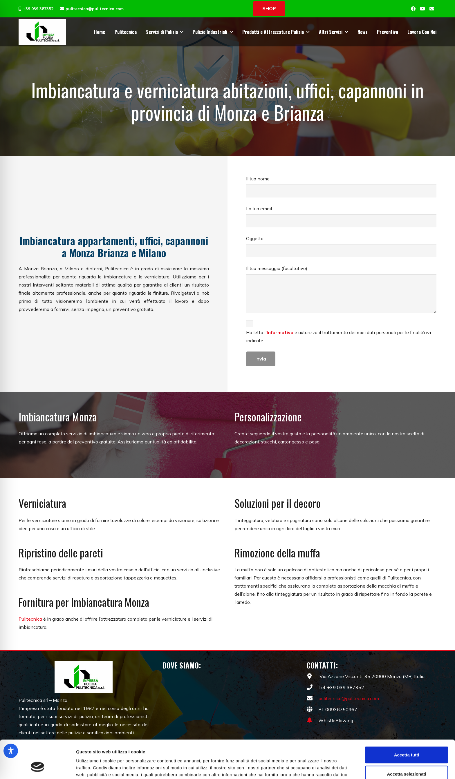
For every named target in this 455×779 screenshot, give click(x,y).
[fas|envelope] (312, 698)
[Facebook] (413, 8)
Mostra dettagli (305, 767)
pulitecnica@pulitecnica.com (348, 698)
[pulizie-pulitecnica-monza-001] (42, 32)
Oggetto (341, 246)
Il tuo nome (341, 187)
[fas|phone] (312, 687)
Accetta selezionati (406, 741)
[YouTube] (422, 8)
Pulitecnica (30, 619)
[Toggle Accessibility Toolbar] (11, 751)
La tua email (341, 216)
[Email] (431, 8)
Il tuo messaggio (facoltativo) (341, 289)
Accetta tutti (406, 722)
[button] (181, 31)
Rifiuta (407, 760)
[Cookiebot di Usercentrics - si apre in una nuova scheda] (37, 767)
